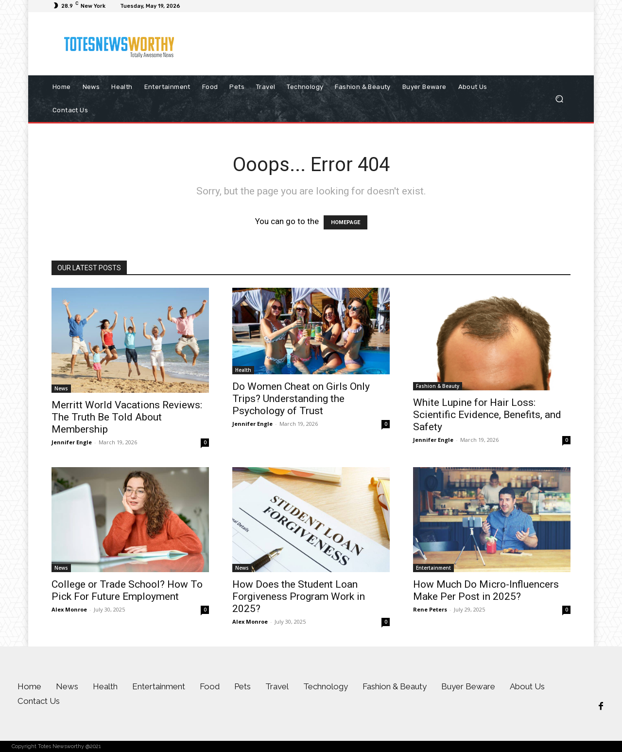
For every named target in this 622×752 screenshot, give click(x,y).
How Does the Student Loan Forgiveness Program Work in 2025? (298, 596)
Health (243, 370)
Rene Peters (430, 609)
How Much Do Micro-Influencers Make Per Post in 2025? (486, 590)
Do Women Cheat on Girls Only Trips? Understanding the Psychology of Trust (301, 399)
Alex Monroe (69, 609)
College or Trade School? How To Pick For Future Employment (127, 590)
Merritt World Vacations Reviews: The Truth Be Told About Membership (127, 417)
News (61, 388)
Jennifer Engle (72, 442)
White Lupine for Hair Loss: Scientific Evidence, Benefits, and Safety (487, 415)
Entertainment (433, 567)
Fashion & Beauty (437, 386)
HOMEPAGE (345, 222)
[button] (559, 98)
